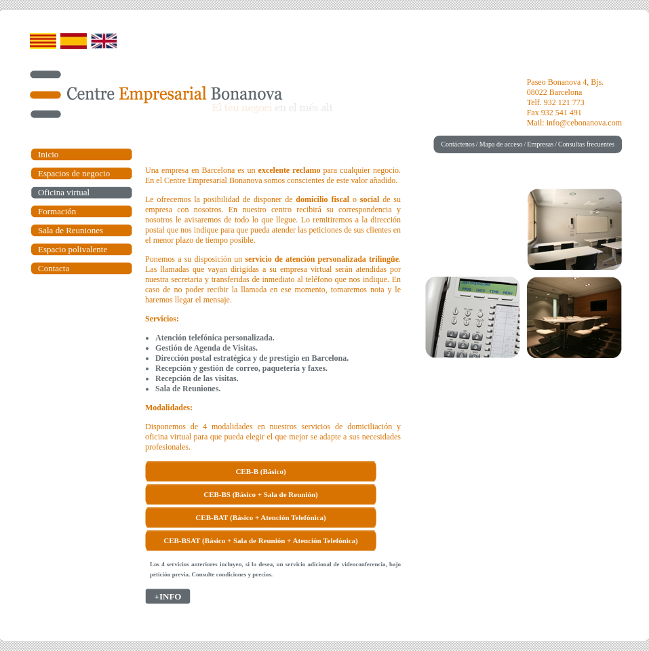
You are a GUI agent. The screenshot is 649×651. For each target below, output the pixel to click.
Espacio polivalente (72, 249)
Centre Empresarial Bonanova (156, 94)
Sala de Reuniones (70, 230)
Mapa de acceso (501, 144)
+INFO (168, 596)
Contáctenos (457, 144)
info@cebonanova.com (584, 122)
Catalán (43, 41)
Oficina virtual (64, 192)
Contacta (53, 268)
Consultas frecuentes (586, 144)
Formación (57, 211)
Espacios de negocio (74, 173)
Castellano (73, 41)
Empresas (540, 144)
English (104, 41)
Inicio (48, 154)
